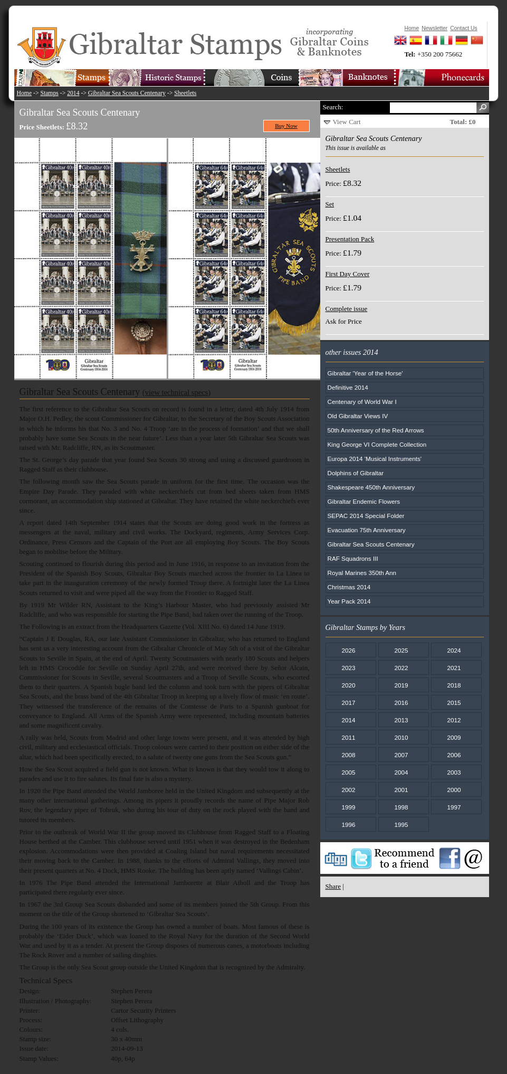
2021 (454, 667)
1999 (348, 807)
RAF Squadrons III (353, 558)
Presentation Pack (350, 239)
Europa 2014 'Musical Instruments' (375, 458)
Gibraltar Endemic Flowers (364, 501)
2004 (401, 772)
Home (24, 93)
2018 (454, 685)
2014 (73, 93)
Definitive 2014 (348, 387)
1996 (348, 824)
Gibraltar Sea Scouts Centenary (127, 93)
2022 (401, 667)
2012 (454, 720)
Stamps (49, 93)
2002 (348, 789)
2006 (454, 754)
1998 (401, 807)
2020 (348, 685)
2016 (401, 702)
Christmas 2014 (349, 586)
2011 (348, 737)
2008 (348, 754)
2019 (401, 685)
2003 (454, 772)
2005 (348, 772)
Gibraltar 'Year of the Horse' (365, 373)
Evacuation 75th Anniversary (367, 529)
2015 (454, 702)
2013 (401, 720)
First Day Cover (348, 274)
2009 (454, 737)
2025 (401, 650)
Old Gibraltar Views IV (358, 415)
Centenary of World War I (362, 401)
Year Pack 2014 (349, 601)
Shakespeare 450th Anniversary (371, 487)
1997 (454, 807)
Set (330, 204)
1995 (401, 824)
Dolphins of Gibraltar (356, 472)
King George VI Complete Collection (377, 444)
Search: (333, 107)
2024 (454, 650)
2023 (348, 667)
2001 (401, 789)
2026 (348, 650)
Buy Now (286, 126)
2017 (348, 702)
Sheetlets (185, 93)
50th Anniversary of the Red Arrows (376, 430)
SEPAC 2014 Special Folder (366, 515)
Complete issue (347, 309)
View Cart (347, 122)
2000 (454, 789)
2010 (401, 737)
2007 (401, 754)
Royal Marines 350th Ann (362, 572)
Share (333, 886)
